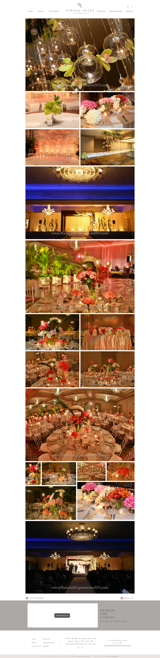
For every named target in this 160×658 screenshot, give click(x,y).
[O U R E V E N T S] (36, 646)
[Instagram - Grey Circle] (78, 648)
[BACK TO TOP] (128, 598)
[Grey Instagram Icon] (128, 7)
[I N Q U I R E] (129, 11)
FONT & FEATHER (83, 656)
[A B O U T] (35, 643)
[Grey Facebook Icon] (131, 7)
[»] (27, 598)
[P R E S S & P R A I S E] (116, 11)
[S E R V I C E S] (101, 11)
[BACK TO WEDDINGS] (37, 598)
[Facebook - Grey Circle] (82, 648)
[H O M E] (35, 639)
